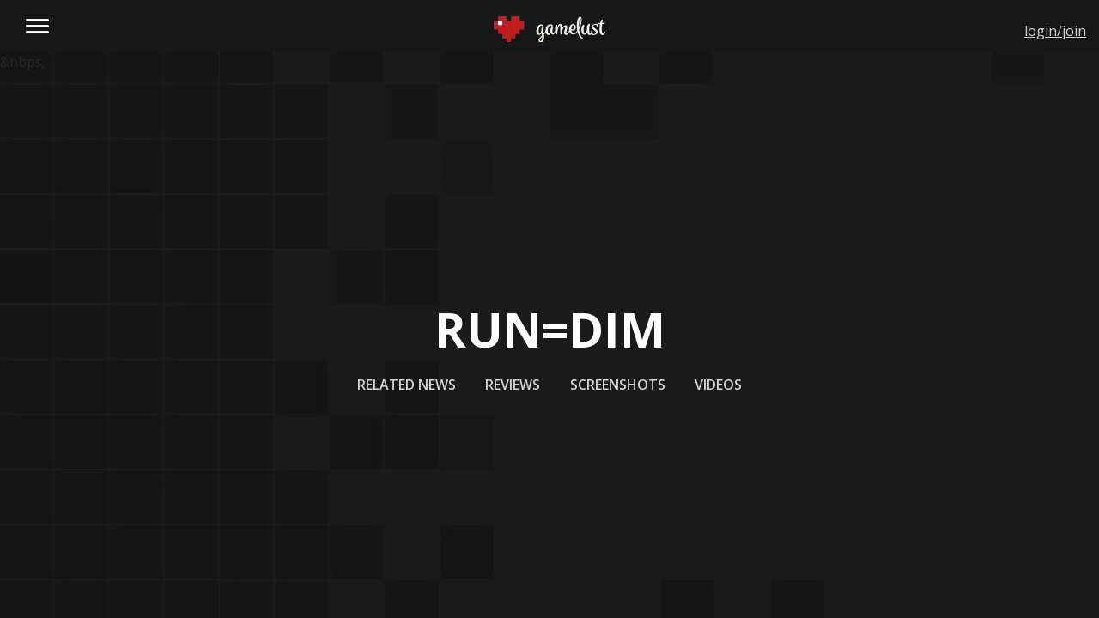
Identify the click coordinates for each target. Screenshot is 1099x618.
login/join (1055, 30)
